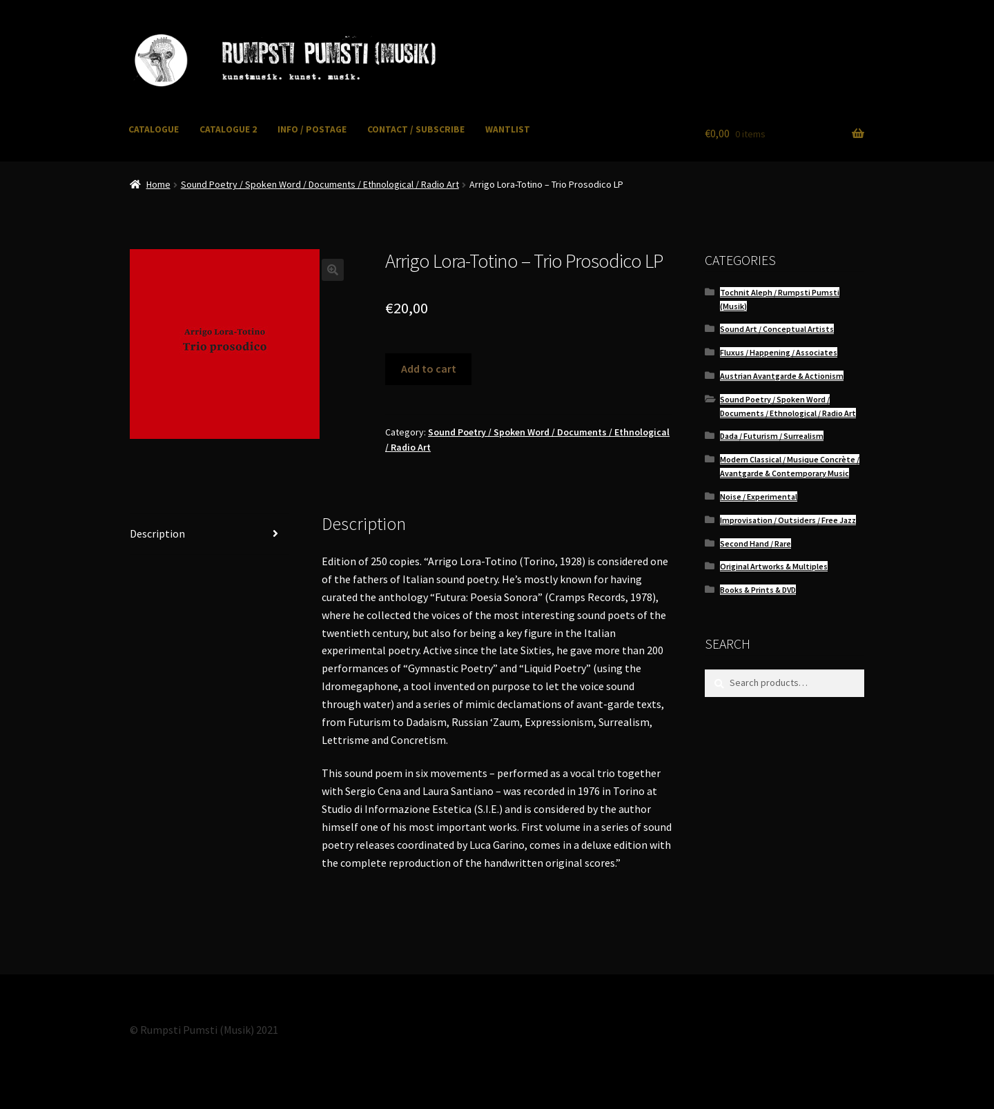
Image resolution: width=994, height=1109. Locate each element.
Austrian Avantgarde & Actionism (782, 376)
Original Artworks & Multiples (774, 566)
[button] (333, 270)
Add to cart (428, 368)
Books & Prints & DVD (758, 590)
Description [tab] (157, 533)
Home (158, 184)
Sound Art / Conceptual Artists (777, 329)
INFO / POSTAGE (312, 129)
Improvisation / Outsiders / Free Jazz (788, 520)
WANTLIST (507, 129)
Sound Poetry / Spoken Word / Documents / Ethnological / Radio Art (320, 184)
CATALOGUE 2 (228, 129)
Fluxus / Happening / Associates (778, 352)
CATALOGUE (153, 129)
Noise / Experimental (758, 496)
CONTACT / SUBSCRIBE (416, 129)
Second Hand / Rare (755, 543)
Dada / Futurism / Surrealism (772, 436)
